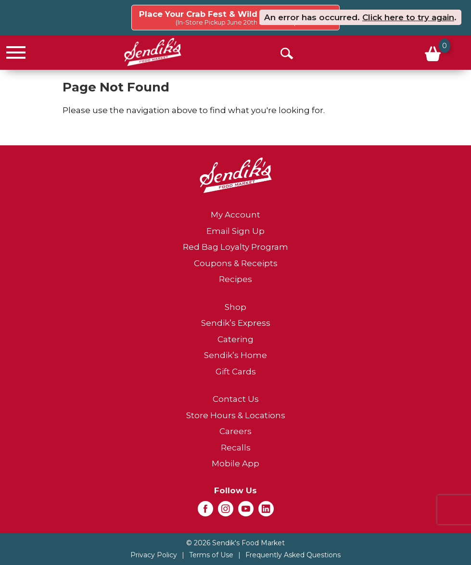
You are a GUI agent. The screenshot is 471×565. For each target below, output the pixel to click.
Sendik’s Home (235, 355)
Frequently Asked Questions (293, 555)
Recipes (235, 279)
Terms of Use (211, 555)
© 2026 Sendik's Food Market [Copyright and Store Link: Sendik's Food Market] (235, 543)
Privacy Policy (153, 555)
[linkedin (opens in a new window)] (266, 511)
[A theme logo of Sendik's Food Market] (152, 52)
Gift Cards (236, 371)
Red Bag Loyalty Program (235, 247)
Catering (235, 339)
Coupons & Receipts (236, 263)
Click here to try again (408, 17)
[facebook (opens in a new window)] (205, 511)
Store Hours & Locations (235, 415)
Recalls (236, 447)
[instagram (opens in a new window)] (225, 511)
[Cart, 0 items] (432, 52)
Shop (235, 307)
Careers (235, 431)
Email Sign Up (235, 231)
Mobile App (235, 463)
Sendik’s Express (235, 323)
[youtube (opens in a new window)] (246, 511)
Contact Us (236, 399)
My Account (235, 214)
